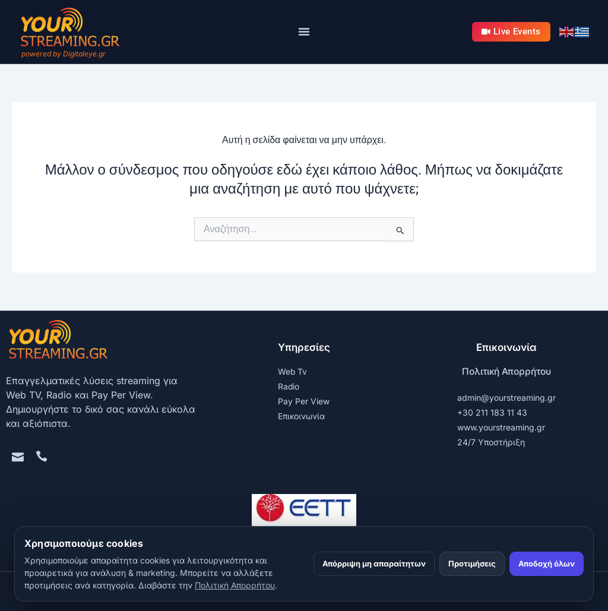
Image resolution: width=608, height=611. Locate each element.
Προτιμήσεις (472, 563)
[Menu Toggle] (304, 31)
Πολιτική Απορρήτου (506, 371)
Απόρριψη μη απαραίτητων (374, 563)
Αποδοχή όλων (546, 563)
